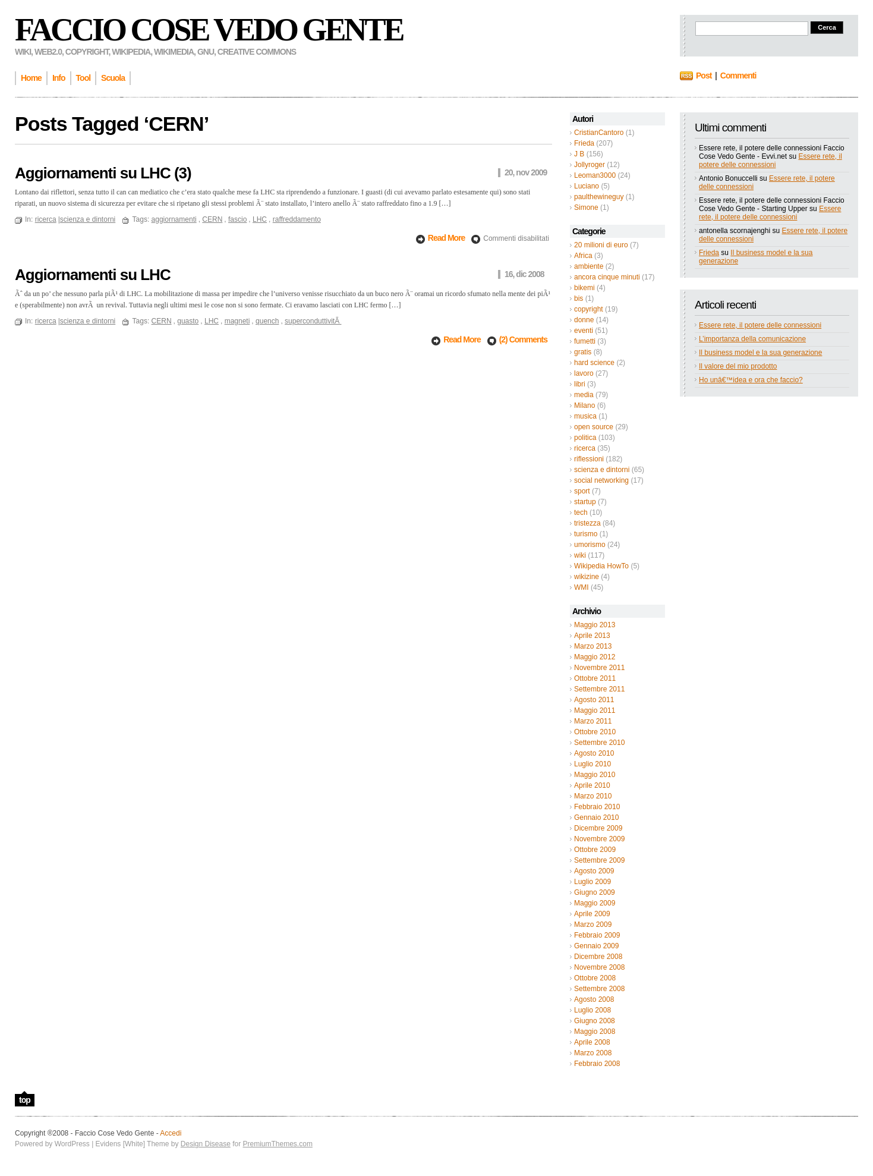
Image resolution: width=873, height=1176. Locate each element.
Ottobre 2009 (595, 849)
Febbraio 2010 (597, 807)
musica (585, 416)
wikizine (586, 577)
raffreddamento (297, 219)
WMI (581, 587)
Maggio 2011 (594, 710)
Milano (584, 405)
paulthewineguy (598, 197)
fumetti (584, 341)
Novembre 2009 (599, 839)
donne (584, 320)
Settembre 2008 (599, 989)
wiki (580, 555)
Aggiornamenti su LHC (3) (103, 173)
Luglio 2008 (592, 1010)
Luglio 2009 (592, 882)
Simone (586, 207)
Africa (583, 255)
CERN (212, 219)
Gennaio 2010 (596, 817)
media (584, 395)
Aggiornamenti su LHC (93, 275)
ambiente (588, 266)
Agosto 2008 (594, 999)
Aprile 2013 (592, 635)
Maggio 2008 (594, 1031)
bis (578, 298)
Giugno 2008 (594, 1021)
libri (579, 384)
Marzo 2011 (593, 721)
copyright (588, 309)
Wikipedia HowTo (601, 566)
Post (703, 75)
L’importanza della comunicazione (752, 339)
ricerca (584, 448)
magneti (237, 321)
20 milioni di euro (601, 245)
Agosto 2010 (594, 753)
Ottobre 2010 (595, 732)
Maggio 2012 (594, 657)
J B (579, 154)
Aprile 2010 (592, 785)
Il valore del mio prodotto (738, 366)
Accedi (170, 1133)
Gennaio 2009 (596, 946)
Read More (447, 238)
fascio (237, 219)
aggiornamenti (174, 219)
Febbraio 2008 (597, 1063)
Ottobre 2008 (595, 978)
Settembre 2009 (599, 860)
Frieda (584, 143)
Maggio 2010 (594, 775)
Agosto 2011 (594, 700)
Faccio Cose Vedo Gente (209, 30)
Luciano (586, 186)
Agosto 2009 (594, 871)
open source (593, 427)
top (24, 1100)
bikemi (584, 288)
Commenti (738, 75)
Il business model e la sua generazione (760, 352)
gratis (582, 352)
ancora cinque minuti (607, 277)
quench (267, 321)
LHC (260, 219)
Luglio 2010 (592, 764)
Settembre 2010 (599, 742)
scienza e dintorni (601, 470)
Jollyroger (589, 165)
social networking (601, 480)
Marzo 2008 (593, 1053)
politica (585, 437)
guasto (187, 321)
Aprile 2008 (592, 1042)
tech (581, 512)
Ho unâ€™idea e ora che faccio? (751, 380)
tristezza (587, 523)
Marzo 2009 (593, 924)
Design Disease (206, 1144)
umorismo (590, 544)
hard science (594, 363)
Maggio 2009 (594, 903)
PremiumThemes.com (278, 1144)
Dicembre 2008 (598, 956)
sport (582, 491)
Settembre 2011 (599, 689)
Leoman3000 (595, 175)
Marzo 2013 (593, 646)
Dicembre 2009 (598, 828)
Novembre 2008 (599, 967)
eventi (583, 330)
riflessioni (589, 459)
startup (585, 502)
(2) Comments (523, 339)
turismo (585, 534)
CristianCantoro (598, 132)
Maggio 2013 (594, 625)
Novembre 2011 (599, 668)
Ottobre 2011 (595, 678)
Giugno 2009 (594, 892)
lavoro (584, 373)
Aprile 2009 (592, 914)
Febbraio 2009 (597, 935)
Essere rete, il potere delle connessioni (770, 160)
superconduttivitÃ (313, 321)
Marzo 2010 (593, 796)
